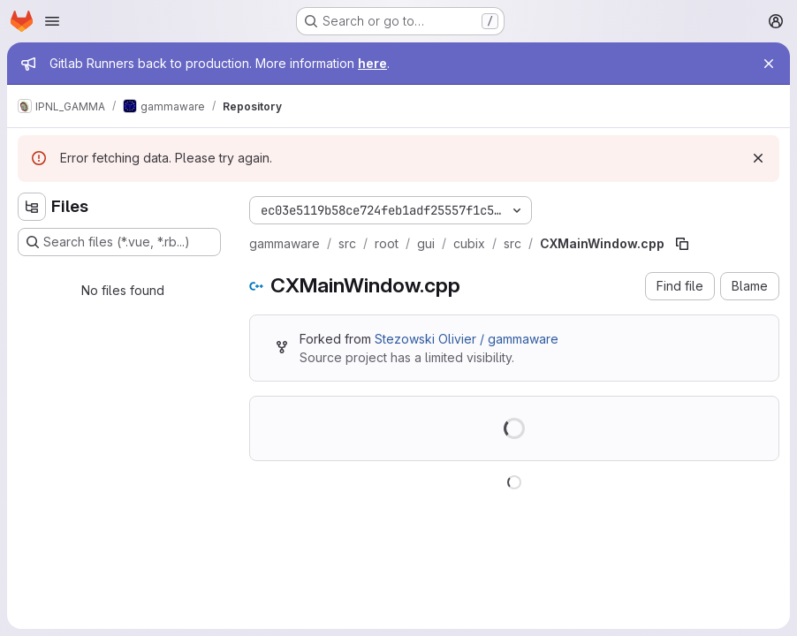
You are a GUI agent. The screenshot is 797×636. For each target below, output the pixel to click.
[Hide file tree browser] (32, 207)
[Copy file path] (682, 244)
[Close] (768, 63)
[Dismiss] (758, 158)
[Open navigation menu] (52, 21)
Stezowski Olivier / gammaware (466, 338)
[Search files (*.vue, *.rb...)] (119, 242)
